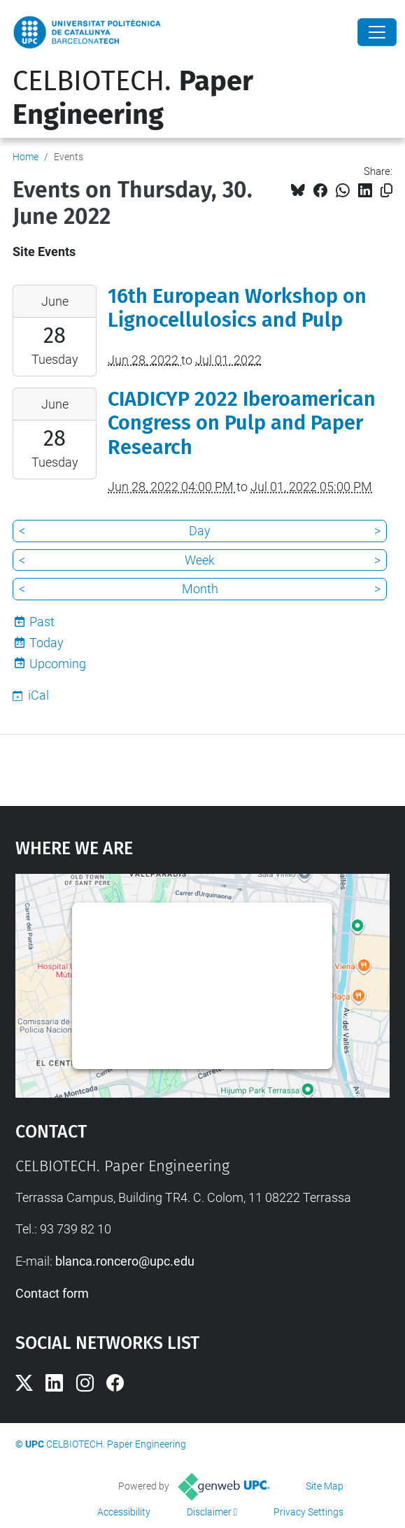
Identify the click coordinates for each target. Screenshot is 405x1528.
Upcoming (57, 663)
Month (200, 588)
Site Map (324, 1486)
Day (200, 530)
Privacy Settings (308, 1512)
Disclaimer (209, 1512)
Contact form (52, 1293)
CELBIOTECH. (133, 98)
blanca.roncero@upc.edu (124, 1261)
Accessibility (123, 1512)
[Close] (377, 32)
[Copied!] (386, 191)
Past (42, 621)
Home (25, 156)
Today (46, 642)
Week (200, 560)
